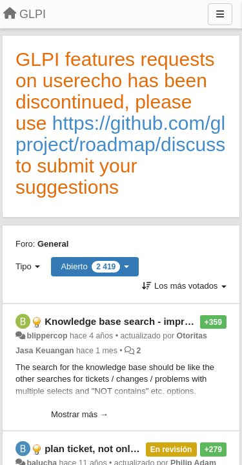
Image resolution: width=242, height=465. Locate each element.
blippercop (46, 335)
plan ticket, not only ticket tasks (118, 448)
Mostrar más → (79, 414)
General (52, 244)
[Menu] (220, 14)
